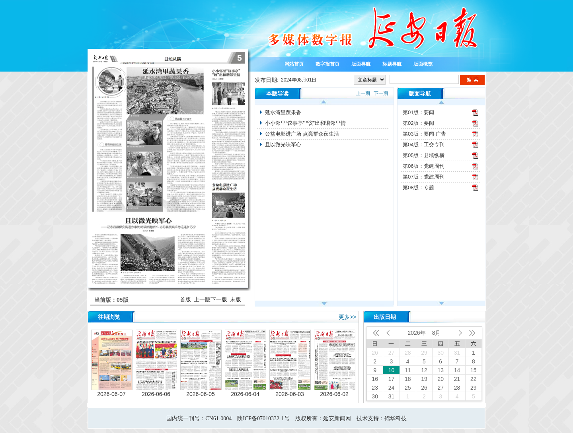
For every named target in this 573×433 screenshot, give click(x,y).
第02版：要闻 (418, 123)
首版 (185, 299)
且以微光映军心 (283, 145)
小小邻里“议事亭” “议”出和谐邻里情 (305, 123)
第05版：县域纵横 (423, 155)
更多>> (347, 317)
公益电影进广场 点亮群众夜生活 (302, 134)
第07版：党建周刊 (423, 177)
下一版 (218, 299)
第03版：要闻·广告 (424, 134)
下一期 (381, 93)
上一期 (363, 93)
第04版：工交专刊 (423, 145)
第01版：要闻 (418, 112)
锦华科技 (395, 418)
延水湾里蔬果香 (283, 112)
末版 (235, 299)
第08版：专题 (418, 187)
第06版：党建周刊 (423, 166)
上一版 (202, 299)
